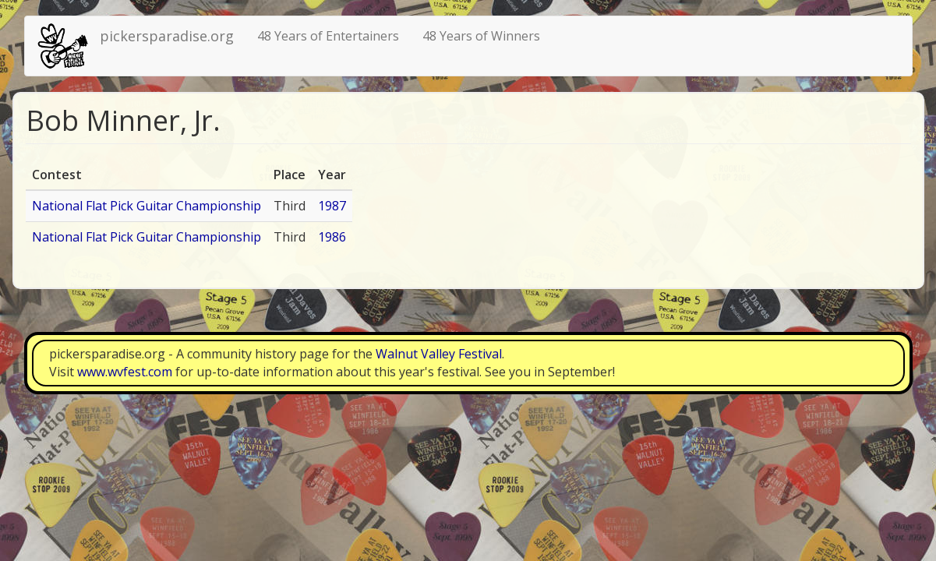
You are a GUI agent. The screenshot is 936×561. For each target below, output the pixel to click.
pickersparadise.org (167, 35)
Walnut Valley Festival (439, 353)
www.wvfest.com (124, 371)
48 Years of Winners (481, 35)
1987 (332, 205)
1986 (332, 236)
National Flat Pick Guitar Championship (146, 205)
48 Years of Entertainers (328, 35)
